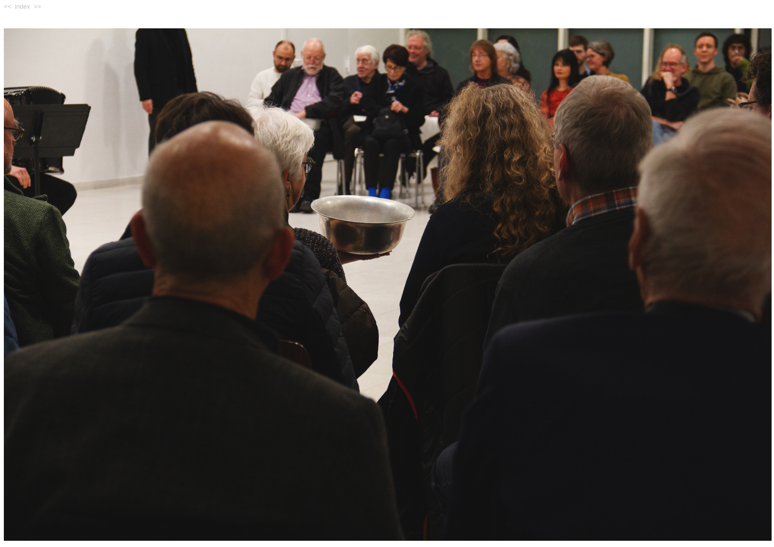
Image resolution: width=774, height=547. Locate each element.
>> (37, 6)
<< (8, 6)
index (22, 6)
